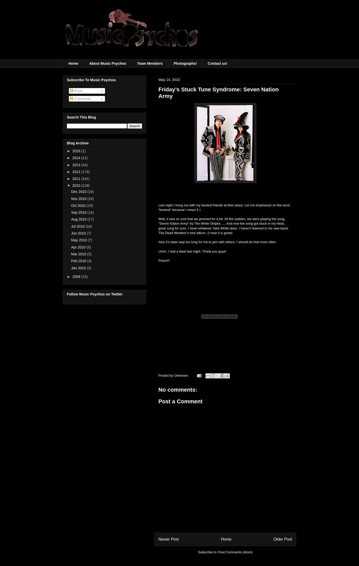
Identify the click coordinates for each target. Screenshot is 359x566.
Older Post (282, 539)
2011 (76, 179)
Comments (80, 99)
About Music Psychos (107, 63)
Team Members (150, 63)
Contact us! (217, 63)
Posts (76, 91)
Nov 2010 (79, 199)
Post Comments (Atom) (235, 552)
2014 (76, 158)
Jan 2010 (79, 268)
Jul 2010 (78, 226)
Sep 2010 (79, 212)
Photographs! (185, 63)
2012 (76, 172)
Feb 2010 (79, 261)
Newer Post (168, 539)
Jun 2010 (79, 233)
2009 (76, 277)
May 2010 (79, 240)
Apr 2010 (79, 247)
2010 (76, 186)
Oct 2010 (79, 206)
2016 (76, 151)
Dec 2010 (79, 192)
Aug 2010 (79, 219)
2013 (76, 165)
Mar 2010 (79, 254)
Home (73, 63)
